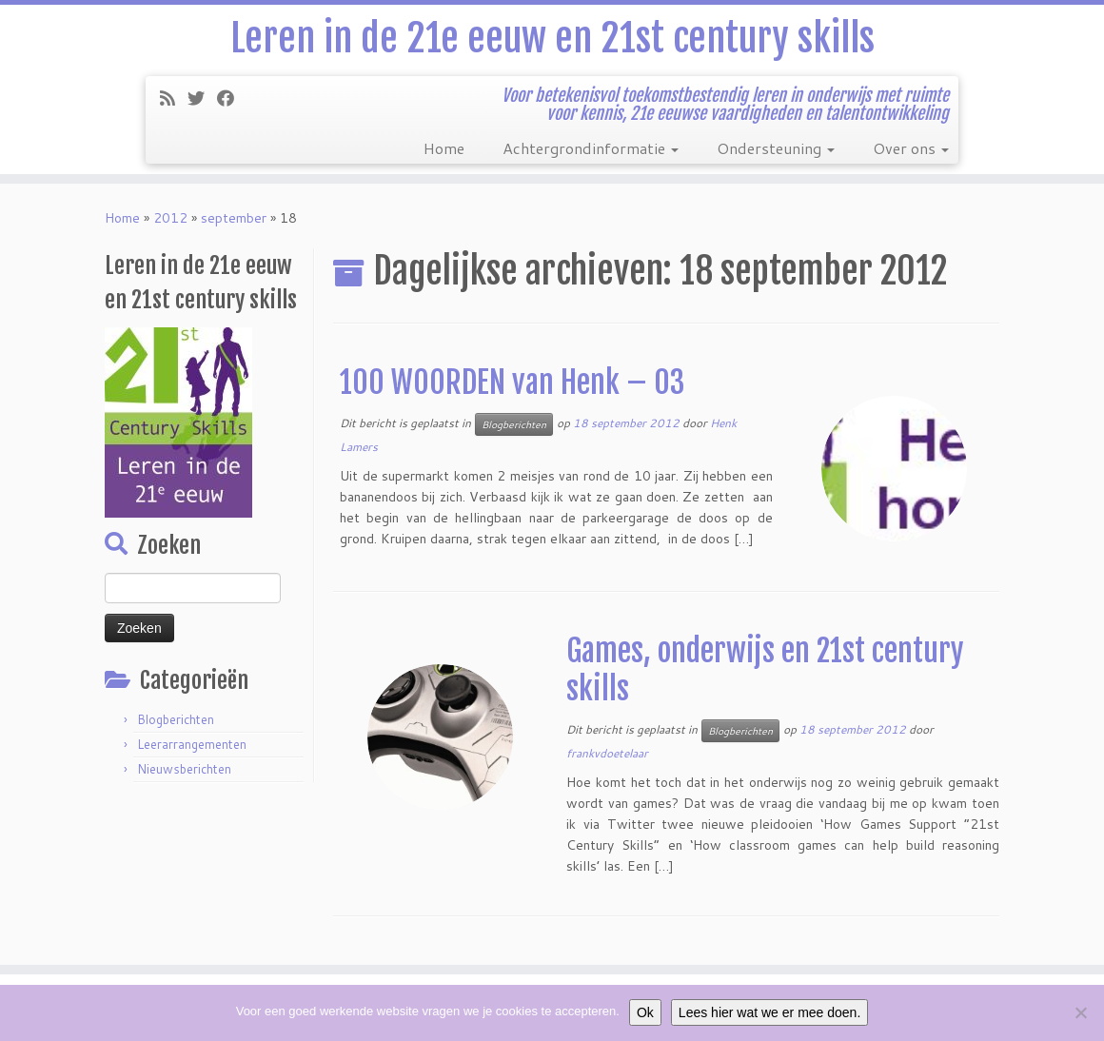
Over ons (911, 148)
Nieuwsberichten (184, 768)
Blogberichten (175, 719)
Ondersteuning (776, 148)
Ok (645, 1012)
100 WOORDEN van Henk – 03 (512, 382)
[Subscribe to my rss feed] (173, 98)
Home (444, 148)
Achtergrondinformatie (591, 148)
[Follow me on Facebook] (231, 98)
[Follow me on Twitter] (202, 98)
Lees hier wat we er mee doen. (769, 1012)
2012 (170, 217)
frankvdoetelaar (607, 753)
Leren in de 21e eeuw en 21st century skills (552, 38)
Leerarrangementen (191, 744)
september (233, 217)
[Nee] (1080, 1012)
